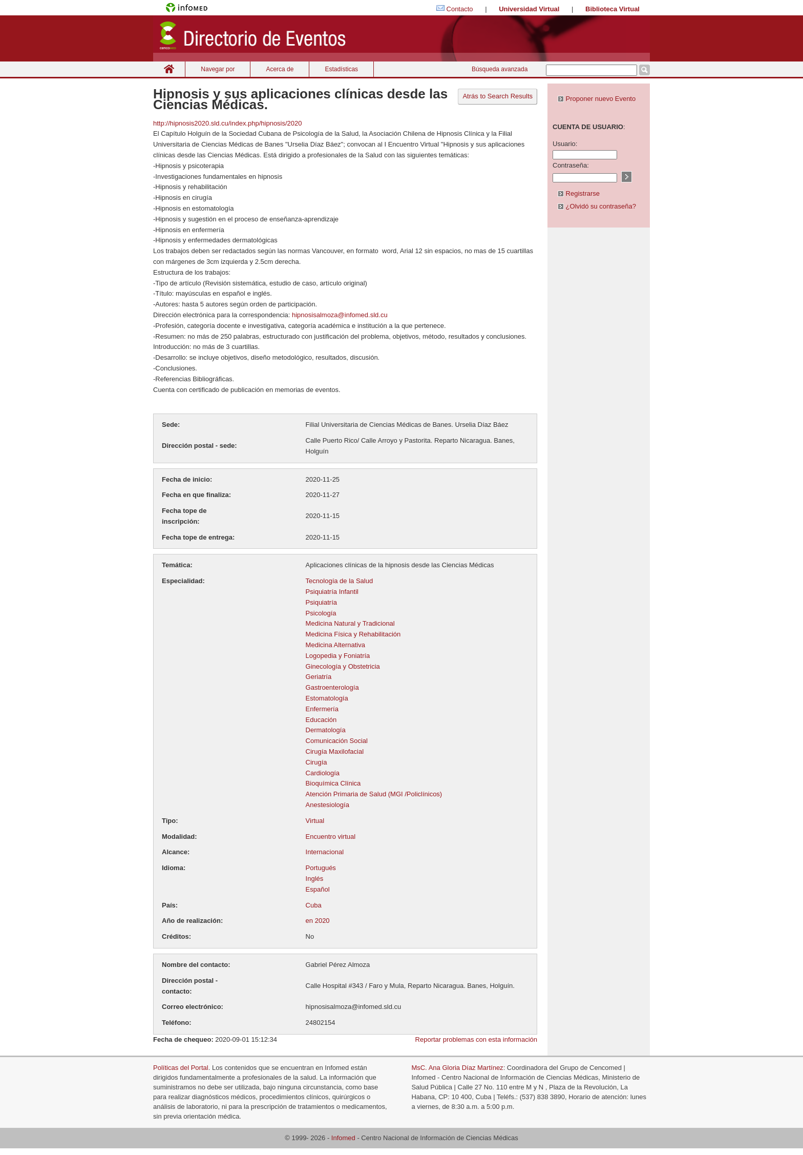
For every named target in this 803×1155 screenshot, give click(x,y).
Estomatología (327, 698)
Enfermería (322, 709)
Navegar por (218, 69)
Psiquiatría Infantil (332, 591)
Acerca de (279, 69)
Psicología (321, 613)
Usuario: (565, 144)
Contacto (460, 9)
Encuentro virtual (331, 836)
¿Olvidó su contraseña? (597, 206)
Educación (321, 720)
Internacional (325, 852)
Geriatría (319, 676)
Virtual (315, 820)
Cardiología (323, 773)
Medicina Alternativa (335, 645)
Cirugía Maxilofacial (335, 751)
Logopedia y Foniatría (338, 655)
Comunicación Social (337, 741)
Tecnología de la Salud (339, 581)
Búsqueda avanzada (499, 69)
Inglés (315, 878)
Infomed (343, 1138)
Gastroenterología (332, 687)
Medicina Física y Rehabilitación (353, 634)
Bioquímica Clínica (333, 783)
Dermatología (326, 730)
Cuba (314, 905)
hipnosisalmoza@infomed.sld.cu (338, 315)
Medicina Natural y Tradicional (350, 623)
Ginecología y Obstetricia (343, 666)
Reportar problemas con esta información (476, 1039)
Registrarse (579, 193)
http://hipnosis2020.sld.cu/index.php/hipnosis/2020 (227, 123)
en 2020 (318, 920)
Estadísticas (341, 69)
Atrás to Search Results (497, 96)
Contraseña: (571, 165)
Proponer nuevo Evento (597, 98)
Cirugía (316, 762)
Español (318, 889)
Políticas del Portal (180, 1067)
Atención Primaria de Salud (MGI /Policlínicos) (374, 794)
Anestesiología (327, 805)
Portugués (321, 868)
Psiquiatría (321, 602)
